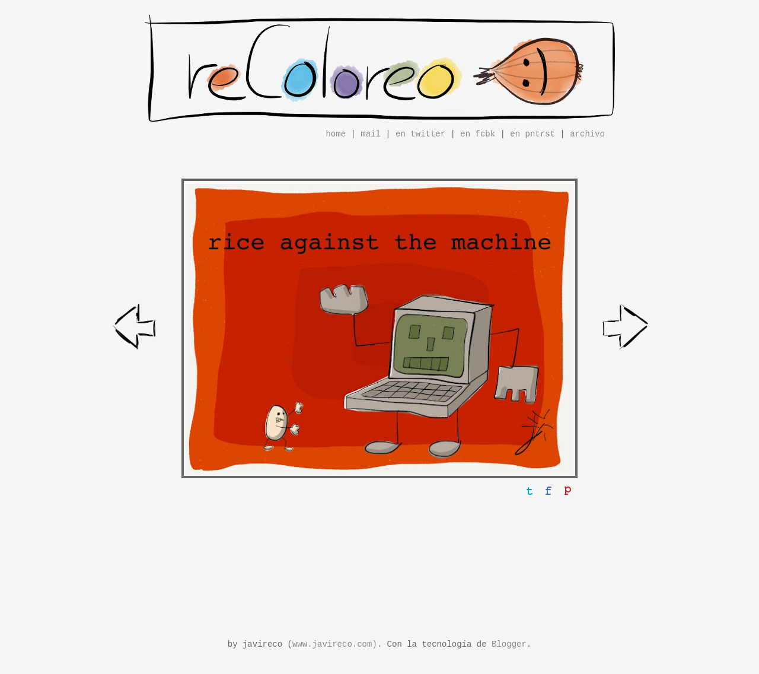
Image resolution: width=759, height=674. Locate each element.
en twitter (420, 134)
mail (371, 134)
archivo (587, 134)
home (336, 134)
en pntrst (532, 134)
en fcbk (477, 134)
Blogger (509, 644)
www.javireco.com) (334, 644)
